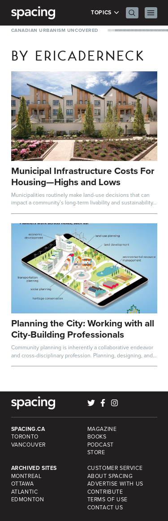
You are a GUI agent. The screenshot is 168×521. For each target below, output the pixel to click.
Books (97, 437)
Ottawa (22, 484)
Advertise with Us (115, 484)
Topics (105, 13)
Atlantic (24, 492)
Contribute (105, 492)
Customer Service (115, 468)
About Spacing (110, 476)
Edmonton (27, 499)
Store (96, 452)
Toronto (25, 437)
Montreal (26, 476)
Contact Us (105, 508)
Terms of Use (107, 499)
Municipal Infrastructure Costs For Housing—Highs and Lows (83, 176)
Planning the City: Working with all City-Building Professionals (82, 328)
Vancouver (28, 445)
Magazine (102, 429)
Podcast (100, 445)
